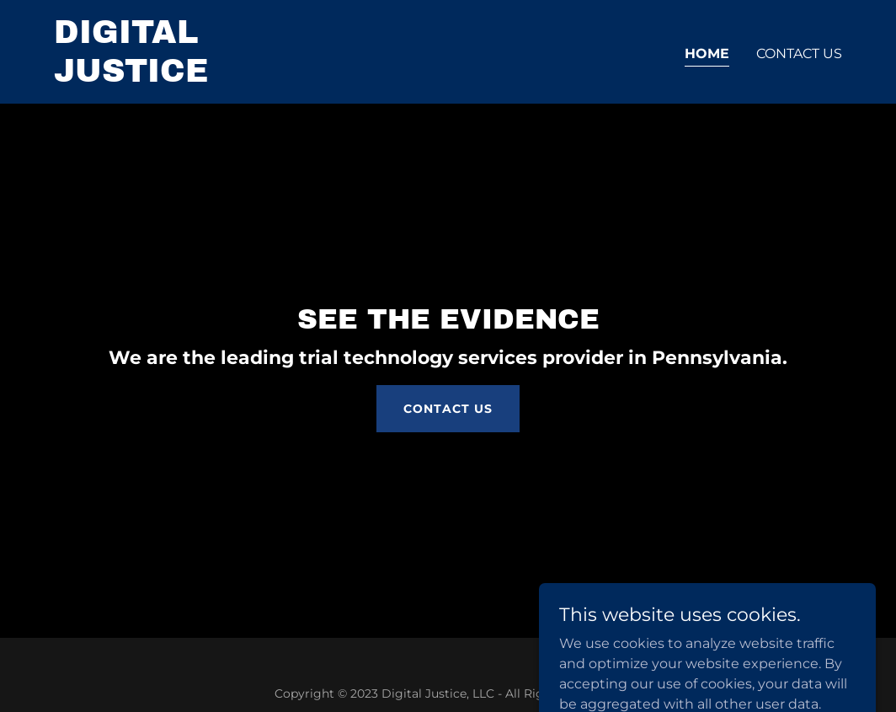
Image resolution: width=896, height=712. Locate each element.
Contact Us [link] (799, 54)
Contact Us (448, 408)
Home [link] (707, 54)
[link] (192, 77)
